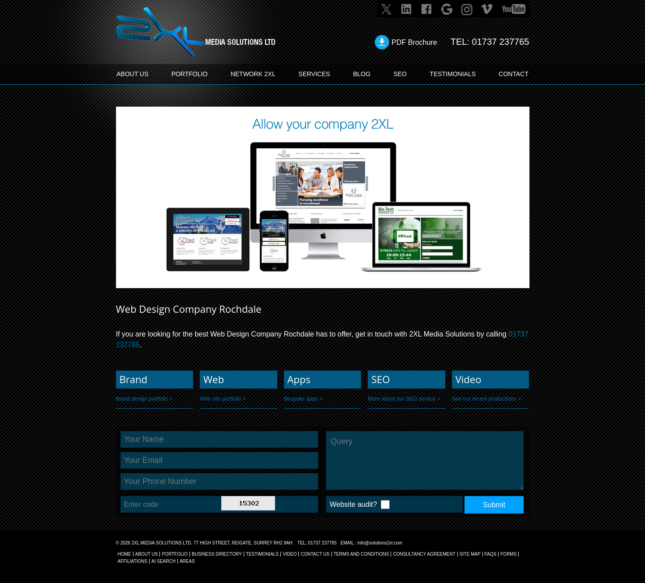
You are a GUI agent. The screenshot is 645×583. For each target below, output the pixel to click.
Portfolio (175, 554)
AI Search (163, 561)
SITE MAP (470, 554)
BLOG (361, 74)
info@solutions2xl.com (379, 542)
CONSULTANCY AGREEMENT (424, 554)
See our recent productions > (486, 399)
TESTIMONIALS (453, 74)
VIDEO (290, 554)
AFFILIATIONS (133, 561)
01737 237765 (500, 42)
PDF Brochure (414, 42)
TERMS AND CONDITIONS (361, 554)
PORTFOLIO (190, 74)
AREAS (187, 561)
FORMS (508, 554)
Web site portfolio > (223, 399)
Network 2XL (253, 74)
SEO (400, 74)
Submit (494, 505)
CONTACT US (315, 554)
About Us (146, 554)
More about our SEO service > (404, 399)
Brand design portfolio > (144, 399)
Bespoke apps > (303, 399)
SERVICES (314, 74)
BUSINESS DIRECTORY (217, 554)
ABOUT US (132, 74)
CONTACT (514, 74)
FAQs (491, 554)
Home (124, 554)
